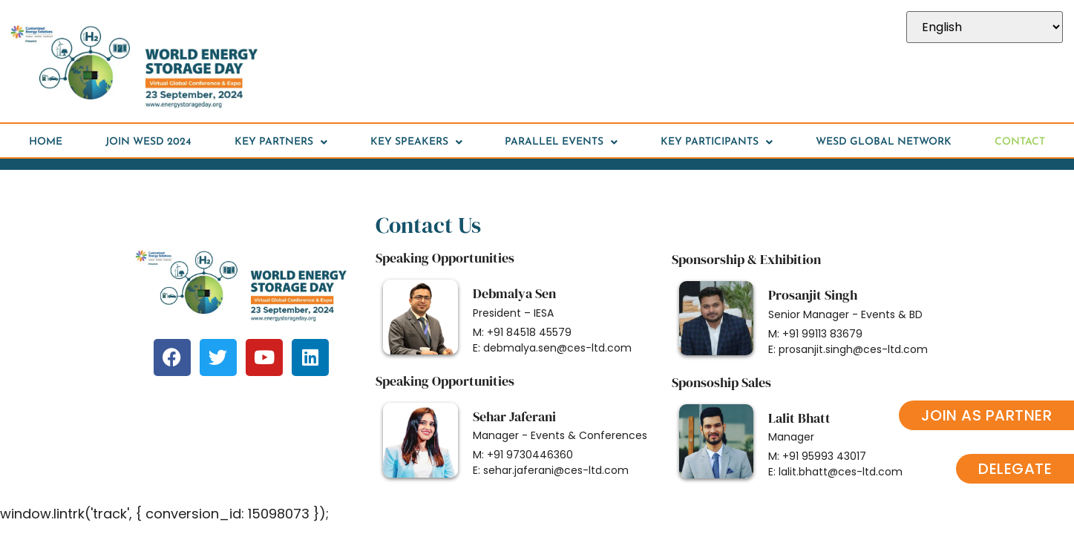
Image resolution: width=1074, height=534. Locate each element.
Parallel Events (561, 142)
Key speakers (416, 142)
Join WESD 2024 (148, 142)
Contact (1020, 142)
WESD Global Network (884, 142)
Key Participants (717, 142)
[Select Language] (984, 27)
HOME (45, 142)
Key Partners (281, 142)
